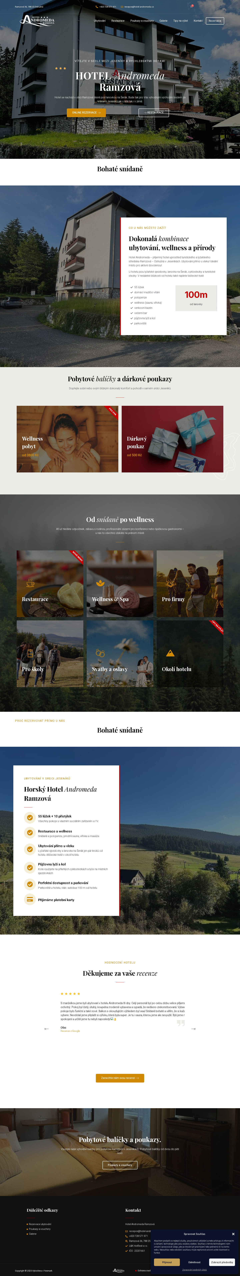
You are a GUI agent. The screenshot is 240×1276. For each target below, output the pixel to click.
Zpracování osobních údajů (194, 1269)
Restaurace (117, 21)
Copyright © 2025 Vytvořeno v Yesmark (33, 1270)
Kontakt (198, 21)
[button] (233, 1234)
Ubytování (100, 21)
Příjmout (167, 1262)
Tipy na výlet (180, 21)
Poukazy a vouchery (142, 21)
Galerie (164, 21)
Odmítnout (194, 1262)
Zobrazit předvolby (222, 1262)
